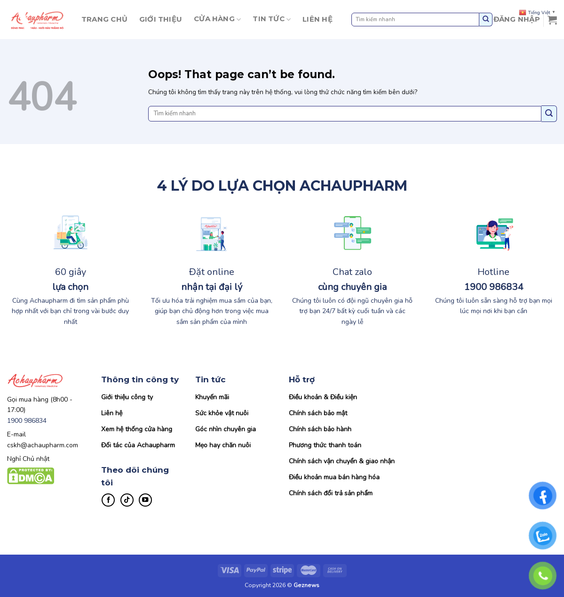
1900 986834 (27, 420)
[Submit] (486, 20)
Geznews (306, 585)
